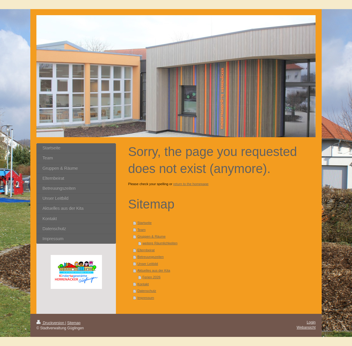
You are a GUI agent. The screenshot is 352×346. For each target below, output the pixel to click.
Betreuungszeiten (150, 257)
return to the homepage (190, 184)
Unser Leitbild (147, 264)
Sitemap (73, 323)
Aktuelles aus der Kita (153, 270)
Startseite (144, 223)
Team (141, 230)
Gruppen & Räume (151, 236)
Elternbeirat (145, 250)
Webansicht (306, 327)
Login (311, 322)
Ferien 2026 (151, 277)
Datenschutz (146, 291)
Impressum (145, 298)
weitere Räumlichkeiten (160, 243)
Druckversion (50, 323)
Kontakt (143, 284)
